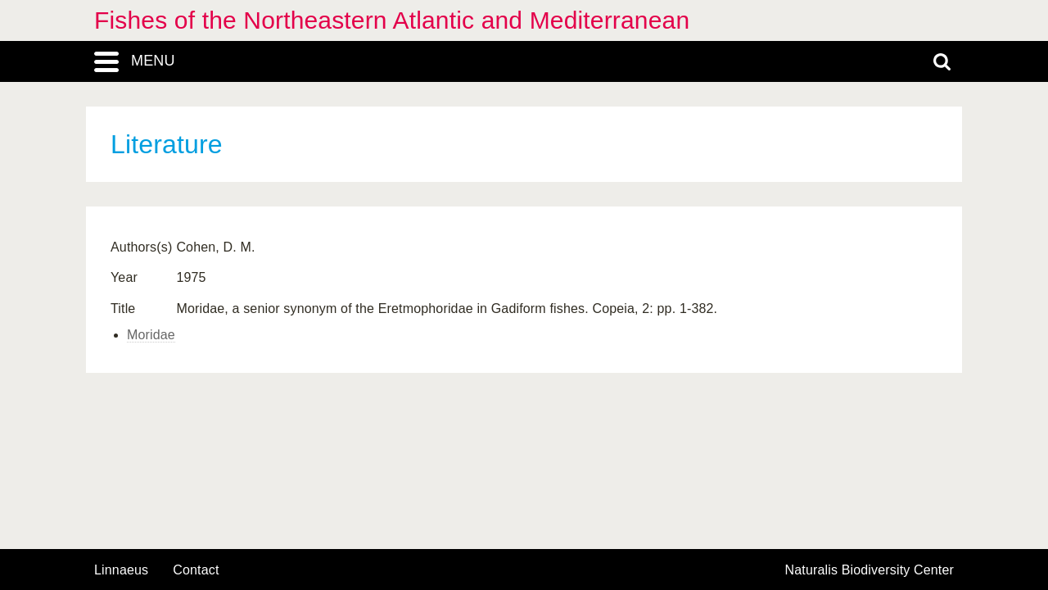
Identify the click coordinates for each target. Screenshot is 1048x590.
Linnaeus (121, 570)
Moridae (151, 335)
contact (196, 570)
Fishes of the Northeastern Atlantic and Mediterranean (391, 20)
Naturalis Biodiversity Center (870, 570)
